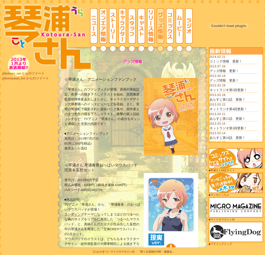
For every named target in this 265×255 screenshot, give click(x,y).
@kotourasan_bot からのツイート (25, 78)
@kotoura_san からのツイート (23, 73)
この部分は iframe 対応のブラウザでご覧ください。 (236, 98)
